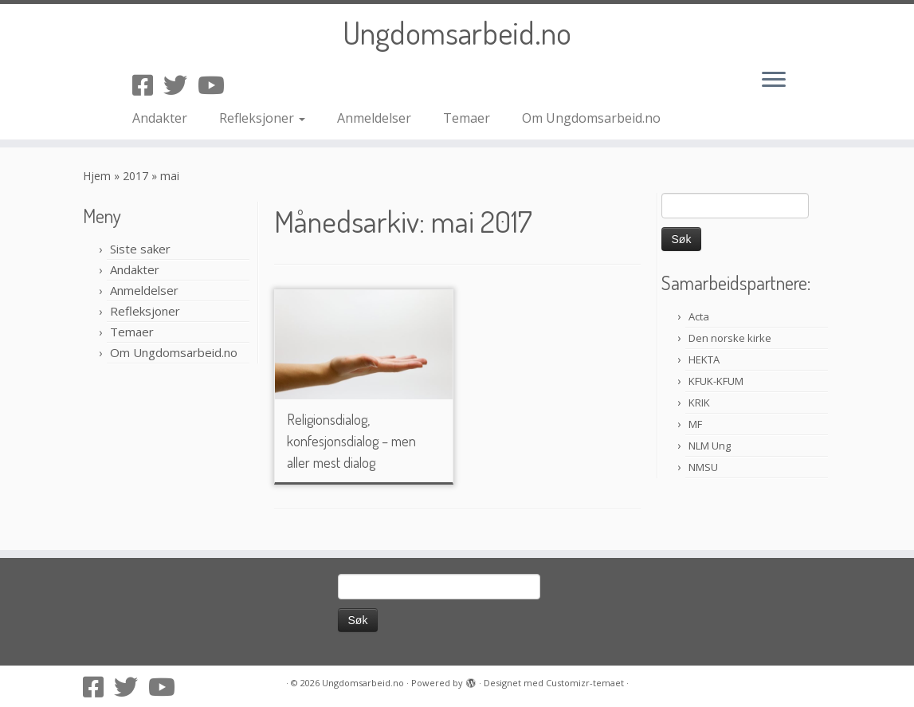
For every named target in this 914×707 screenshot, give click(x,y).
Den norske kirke (729, 338)
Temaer (466, 118)
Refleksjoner (262, 118)
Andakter (159, 118)
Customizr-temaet (585, 683)
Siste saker (140, 249)
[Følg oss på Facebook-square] (147, 85)
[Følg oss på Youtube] (216, 85)
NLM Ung (709, 445)
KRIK (699, 402)
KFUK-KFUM (715, 381)
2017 (135, 175)
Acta (698, 316)
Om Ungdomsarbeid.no (591, 118)
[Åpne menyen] (774, 80)
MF (695, 424)
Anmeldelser (374, 118)
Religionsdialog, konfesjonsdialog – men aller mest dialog (351, 440)
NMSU (703, 467)
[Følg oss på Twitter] (180, 85)
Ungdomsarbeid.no (457, 32)
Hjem (97, 175)
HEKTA (704, 359)
